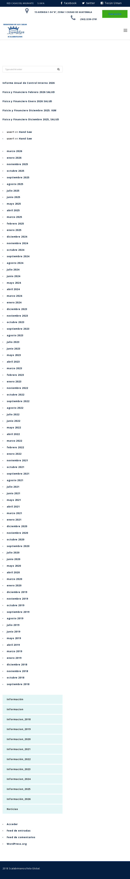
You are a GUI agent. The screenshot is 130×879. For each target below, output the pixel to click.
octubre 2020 (15, 539)
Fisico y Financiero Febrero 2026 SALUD (29, 92)
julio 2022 (13, 414)
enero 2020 (14, 585)
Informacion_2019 (18, 729)
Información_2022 (18, 759)
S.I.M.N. (41, 3)
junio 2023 (13, 348)
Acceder (12, 824)
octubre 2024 (15, 249)
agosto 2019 (15, 618)
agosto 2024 (15, 262)
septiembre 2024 (18, 256)
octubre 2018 (15, 677)
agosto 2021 (15, 480)
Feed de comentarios (21, 837)
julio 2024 (13, 269)
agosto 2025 (15, 184)
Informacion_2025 (18, 789)
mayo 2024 (14, 282)
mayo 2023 (14, 355)
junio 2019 (13, 631)
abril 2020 (13, 572)
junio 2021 (13, 493)
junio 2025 (13, 197)
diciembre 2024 (17, 236)
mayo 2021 (14, 500)
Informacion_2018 (18, 719)
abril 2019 (13, 644)
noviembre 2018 (17, 671)
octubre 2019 (15, 605)
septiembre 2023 (18, 328)
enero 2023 (14, 381)
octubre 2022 (15, 394)
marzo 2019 (14, 651)
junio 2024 (13, 276)
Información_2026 (18, 799)
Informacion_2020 (18, 739)
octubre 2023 (15, 322)
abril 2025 (13, 210)
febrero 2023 (15, 374)
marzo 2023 (14, 368)
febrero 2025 (15, 223)
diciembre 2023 (17, 309)
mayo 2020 (14, 565)
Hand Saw (25, 132)
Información (15, 699)
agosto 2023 (15, 335)
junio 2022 (13, 420)
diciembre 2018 (17, 664)
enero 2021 (14, 519)
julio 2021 (13, 486)
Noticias (12, 809)
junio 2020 (13, 559)
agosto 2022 (15, 407)
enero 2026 (14, 157)
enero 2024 (14, 302)
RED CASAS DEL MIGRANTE (20, 3)
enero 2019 (14, 657)
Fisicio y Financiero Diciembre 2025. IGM (29, 110)
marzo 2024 (14, 295)
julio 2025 (13, 190)
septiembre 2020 (18, 546)
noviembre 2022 (17, 388)
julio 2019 (13, 625)
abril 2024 (13, 289)
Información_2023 (18, 769)
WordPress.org (17, 843)
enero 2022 (14, 453)
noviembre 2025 (17, 164)
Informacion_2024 (18, 779)
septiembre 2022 (18, 401)
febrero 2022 (15, 447)
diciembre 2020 (17, 526)
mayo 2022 (14, 427)
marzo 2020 (14, 579)
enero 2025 (14, 230)
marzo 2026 (14, 151)
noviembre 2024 (17, 243)
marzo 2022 (14, 440)
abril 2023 (13, 361)
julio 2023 (13, 342)
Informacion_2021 (18, 749)
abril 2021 (13, 506)
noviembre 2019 (17, 598)
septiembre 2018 (18, 684)
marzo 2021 (14, 513)
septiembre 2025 (18, 177)
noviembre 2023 (17, 315)
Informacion (15, 709)
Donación (114, 14)
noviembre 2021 (17, 460)
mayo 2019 (14, 638)
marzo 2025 (14, 217)
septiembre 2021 (18, 473)
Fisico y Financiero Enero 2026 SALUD (27, 101)
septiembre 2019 (18, 611)
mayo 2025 (14, 203)
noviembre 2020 (17, 532)
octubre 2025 (15, 170)
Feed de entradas (18, 830)
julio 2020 (13, 552)
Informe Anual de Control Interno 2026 (29, 82)
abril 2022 (13, 434)
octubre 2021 (15, 467)
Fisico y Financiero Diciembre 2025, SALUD (31, 119)
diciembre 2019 (17, 592)
